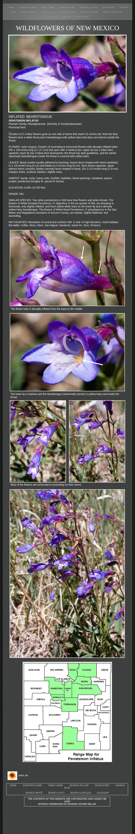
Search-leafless (112, 12)
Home (11, 7)
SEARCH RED (102, 785)
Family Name (48, 7)
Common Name (67, 7)
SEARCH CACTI (56, 793)
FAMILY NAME (55, 785)
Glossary (52, 16)
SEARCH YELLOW (79, 785)
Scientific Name (27, 7)
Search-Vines (68, 12)
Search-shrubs (89, 12)
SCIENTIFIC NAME (32, 785)
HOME (13, 785)
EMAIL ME (66, 16)
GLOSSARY (103, 793)
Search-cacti (49, 12)
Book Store (82, 16)
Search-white (29, 12)
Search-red (109, 7)
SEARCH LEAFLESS (80, 793)
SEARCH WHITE (34, 793)
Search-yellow (88, 7)
